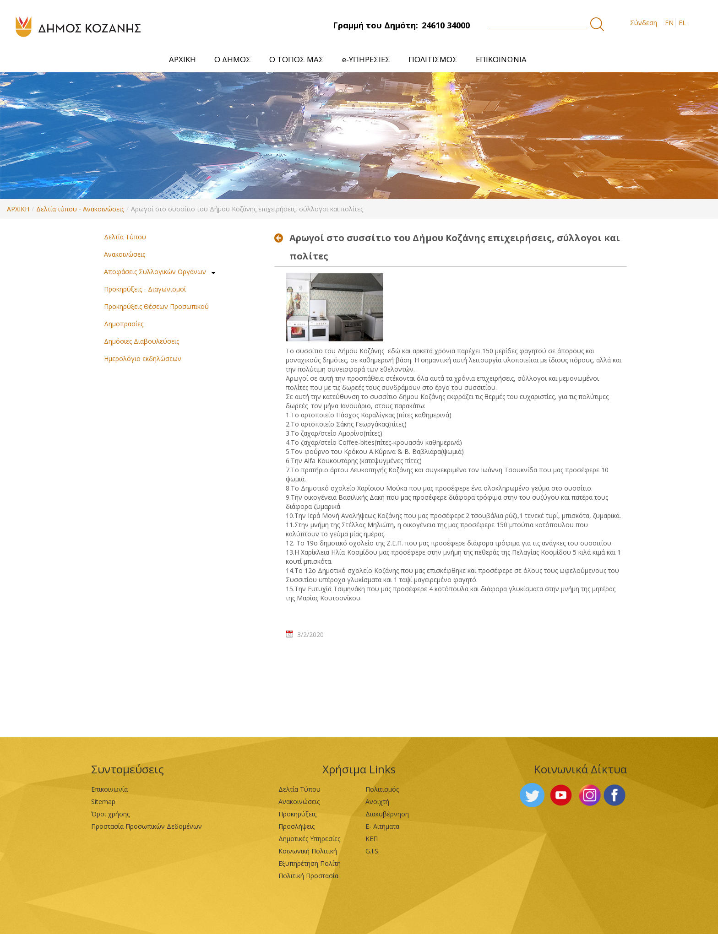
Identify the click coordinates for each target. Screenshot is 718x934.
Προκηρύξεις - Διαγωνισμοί (145, 289)
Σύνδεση (643, 22)
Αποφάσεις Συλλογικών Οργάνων (155, 271)
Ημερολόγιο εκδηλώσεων (142, 358)
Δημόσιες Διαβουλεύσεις (141, 341)
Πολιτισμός (382, 789)
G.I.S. (372, 851)
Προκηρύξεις (297, 814)
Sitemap (103, 801)
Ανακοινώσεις (124, 254)
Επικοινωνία (109, 789)
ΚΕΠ (371, 838)
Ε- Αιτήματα (382, 826)
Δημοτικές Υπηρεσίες (309, 838)
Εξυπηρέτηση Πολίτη (309, 863)
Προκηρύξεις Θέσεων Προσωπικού (156, 306)
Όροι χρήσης (110, 814)
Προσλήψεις (296, 826)
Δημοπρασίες (123, 323)
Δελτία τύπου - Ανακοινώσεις (80, 209)
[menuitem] (182, 59)
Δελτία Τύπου (125, 236)
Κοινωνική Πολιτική (307, 851)
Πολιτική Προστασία (308, 875)
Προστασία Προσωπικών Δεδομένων (146, 826)
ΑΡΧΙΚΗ (18, 209)
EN (669, 22)
